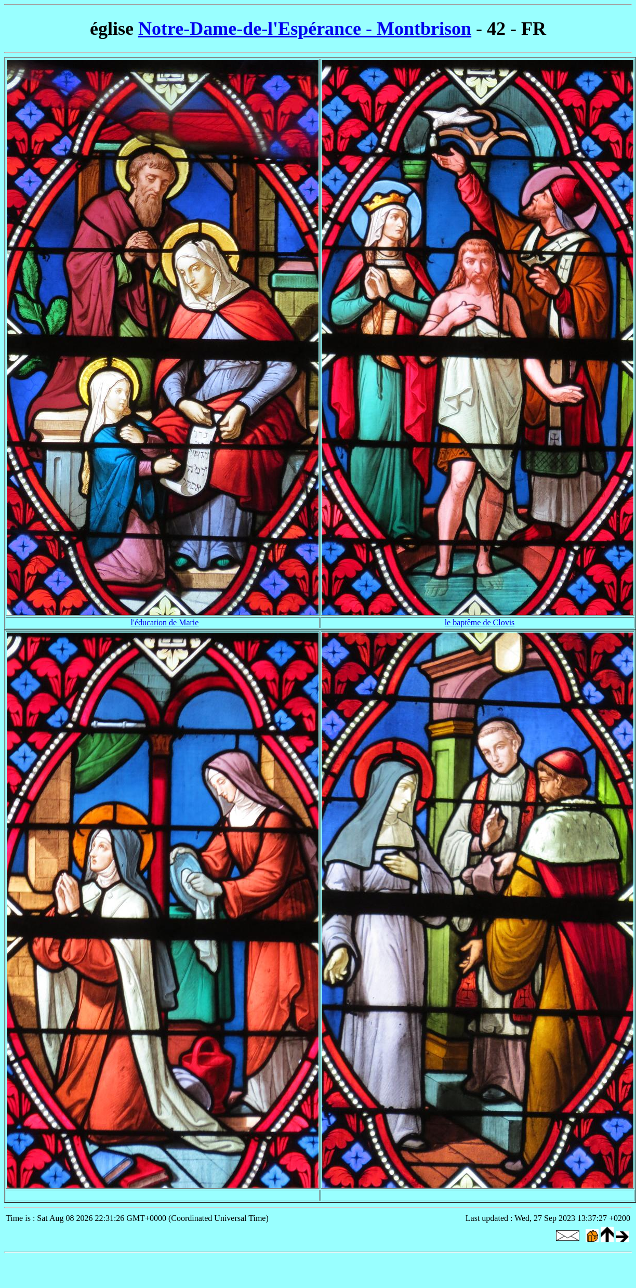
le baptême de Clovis (480, 622)
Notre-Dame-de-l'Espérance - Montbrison (304, 28)
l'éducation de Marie (165, 622)
